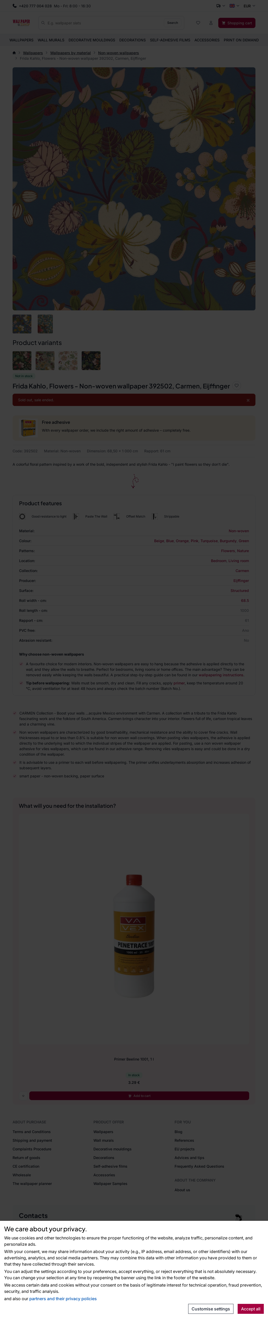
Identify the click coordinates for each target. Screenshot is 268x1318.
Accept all (250, 1308)
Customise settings (211, 1308)
